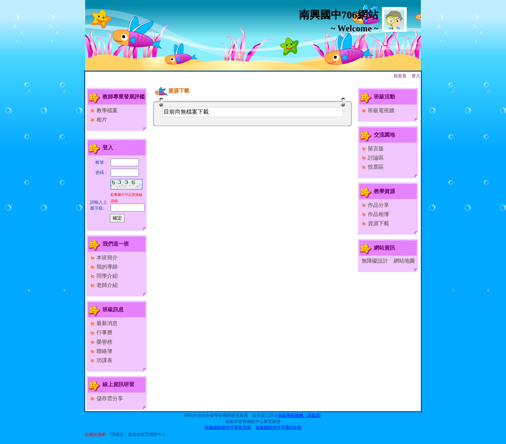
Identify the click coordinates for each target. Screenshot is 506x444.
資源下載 (375, 223)
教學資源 (384, 191)
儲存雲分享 (106, 398)
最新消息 (104, 323)
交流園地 (384, 135)
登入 (416, 75)
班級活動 (384, 97)
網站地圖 (404, 261)
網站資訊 (384, 248)
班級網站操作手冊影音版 (228, 427)
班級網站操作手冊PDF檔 (278, 427)
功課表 (101, 360)
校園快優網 (95, 434)
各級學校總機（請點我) (300, 415)
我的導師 (104, 267)
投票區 (372, 167)
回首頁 (400, 75)
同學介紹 (104, 276)
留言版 (372, 148)
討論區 (372, 158)
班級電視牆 (377, 110)
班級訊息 (113, 309)
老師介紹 (104, 285)
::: (87, 83)
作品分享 (375, 205)
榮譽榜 (101, 342)
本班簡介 (104, 257)
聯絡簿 (101, 351)
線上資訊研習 (118, 384)
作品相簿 (375, 214)
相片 (98, 119)
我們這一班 (115, 244)
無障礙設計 (374, 261)
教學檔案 (104, 110)
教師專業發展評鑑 (123, 97)
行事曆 (101, 332)
